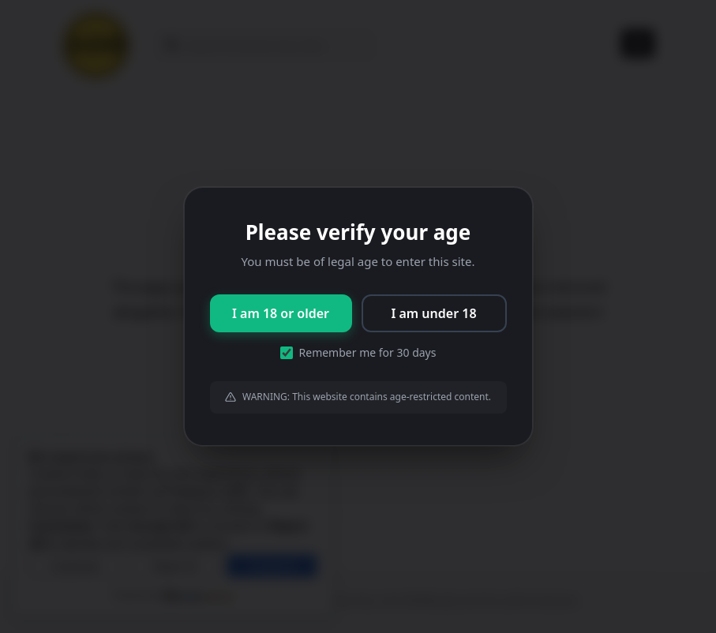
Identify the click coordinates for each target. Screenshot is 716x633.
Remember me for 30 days (358, 352)
